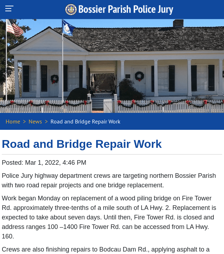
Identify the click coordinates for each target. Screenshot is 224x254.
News (35, 121)
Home (13, 121)
